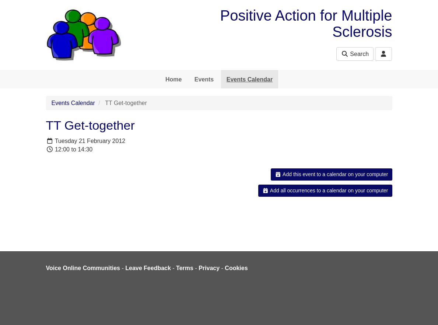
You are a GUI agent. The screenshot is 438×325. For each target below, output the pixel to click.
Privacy (209, 268)
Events (204, 79)
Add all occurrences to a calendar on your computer (325, 190)
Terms (184, 268)
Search (355, 54)
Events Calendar (250, 79)
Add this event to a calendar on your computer (331, 174)
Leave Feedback (148, 268)
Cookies (236, 268)
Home (173, 79)
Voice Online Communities (83, 268)
